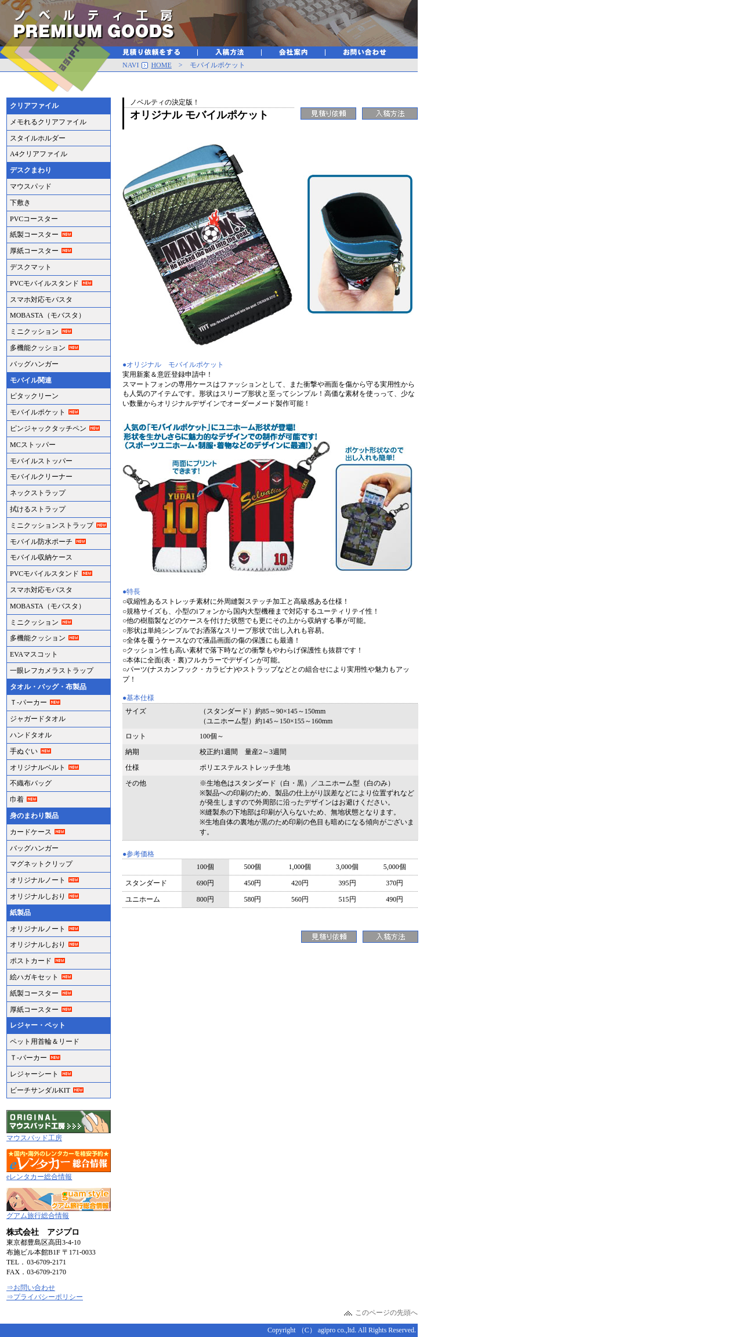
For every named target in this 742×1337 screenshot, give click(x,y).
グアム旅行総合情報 (37, 1216)
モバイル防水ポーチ (41, 542)
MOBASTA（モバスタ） (47, 315)
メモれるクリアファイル (48, 122)
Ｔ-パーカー (28, 702)
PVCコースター (34, 219)
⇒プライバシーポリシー (44, 1297)
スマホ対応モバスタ (41, 299)
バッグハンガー (34, 364)
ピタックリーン (34, 396)
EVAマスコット (34, 654)
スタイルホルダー (38, 138)
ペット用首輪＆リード (44, 1041)
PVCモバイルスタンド (44, 283)
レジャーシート (34, 1074)
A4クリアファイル (38, 154)
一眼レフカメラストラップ (51, 670)
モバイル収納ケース (41, 557)
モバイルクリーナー (41, 477)
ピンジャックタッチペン (48, 428)
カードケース (31, 832)
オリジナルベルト (38, 767)
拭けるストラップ (38, 509)
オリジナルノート (38, 880)
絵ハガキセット (34, 977)
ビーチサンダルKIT (40, 1090)
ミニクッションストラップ (51, 525)
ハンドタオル (31, 735)
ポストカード (31, 961)
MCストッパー (33, 445)
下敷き (20, 203)
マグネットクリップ (41, 864)
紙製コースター (34, 234)
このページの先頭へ (386, 1313)
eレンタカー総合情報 (39, 1177)
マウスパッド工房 (34, 1138)
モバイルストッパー (41, 461)
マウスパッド (31, 186)
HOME (161, 65)
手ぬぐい (24, 751)
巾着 (17, 799)
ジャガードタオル (38, 719)
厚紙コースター (34, 251)
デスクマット (31, 267)
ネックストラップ (38, 493)
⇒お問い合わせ (30, 1288)
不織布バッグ (31, 783)
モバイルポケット (38, 412)
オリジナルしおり (38, 896)
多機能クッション (38, 348)
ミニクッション (34, 331)
